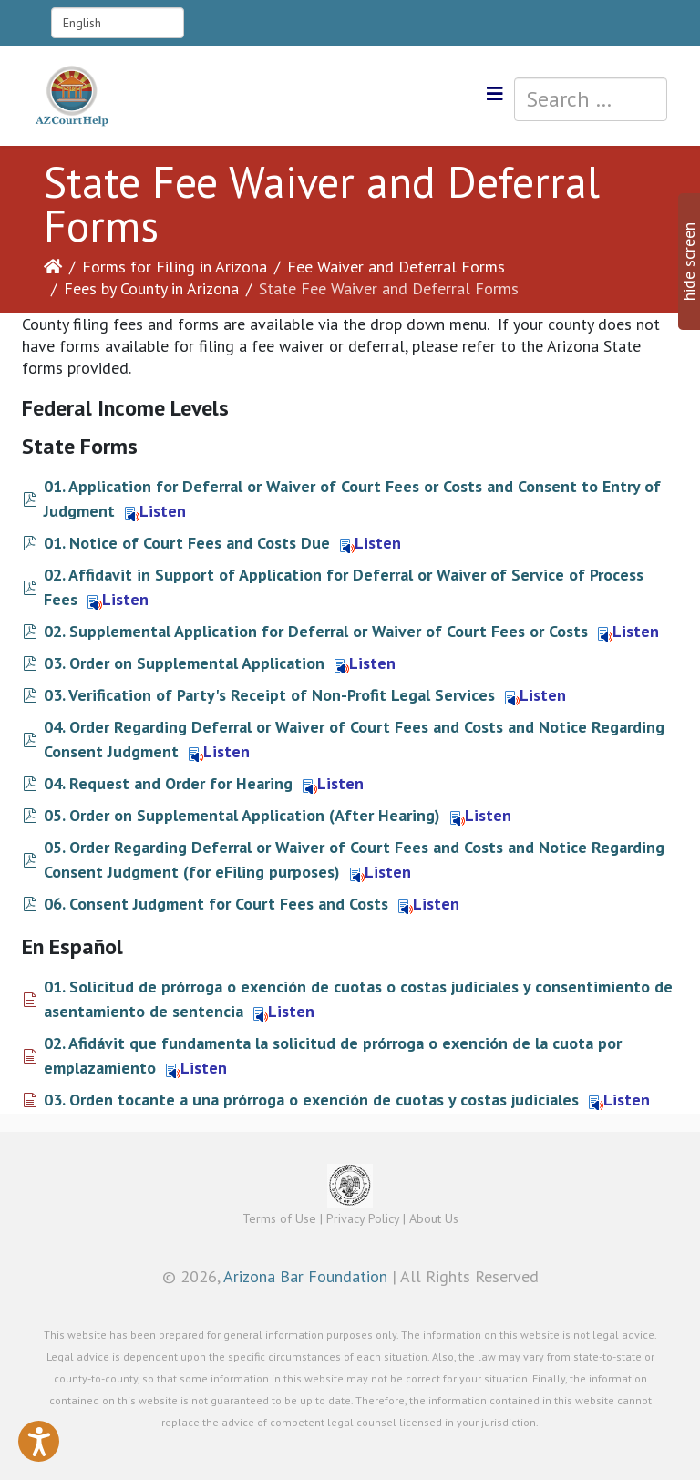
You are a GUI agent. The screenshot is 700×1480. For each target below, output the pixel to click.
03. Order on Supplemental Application (184, 663)
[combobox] (590, 99)
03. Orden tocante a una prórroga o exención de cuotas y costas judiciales (311, 1099)
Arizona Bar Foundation (305, 1276)
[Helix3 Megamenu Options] (495, 94)
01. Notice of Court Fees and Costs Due (187, 542)
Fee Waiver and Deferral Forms (396, 266)
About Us (433, 1218)
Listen (155, 510)
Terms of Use (279, 1218)
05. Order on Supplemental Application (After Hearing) (242, 815)
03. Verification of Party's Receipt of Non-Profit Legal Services (269, 694)
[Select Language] (117, 22)
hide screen (688, 261)
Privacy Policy (362, 1218)
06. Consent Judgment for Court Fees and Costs (216, 903)
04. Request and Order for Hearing (168, 783)
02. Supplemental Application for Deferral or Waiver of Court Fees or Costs (316, 631)
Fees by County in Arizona (151, 288)
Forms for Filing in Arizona (174, 266)
